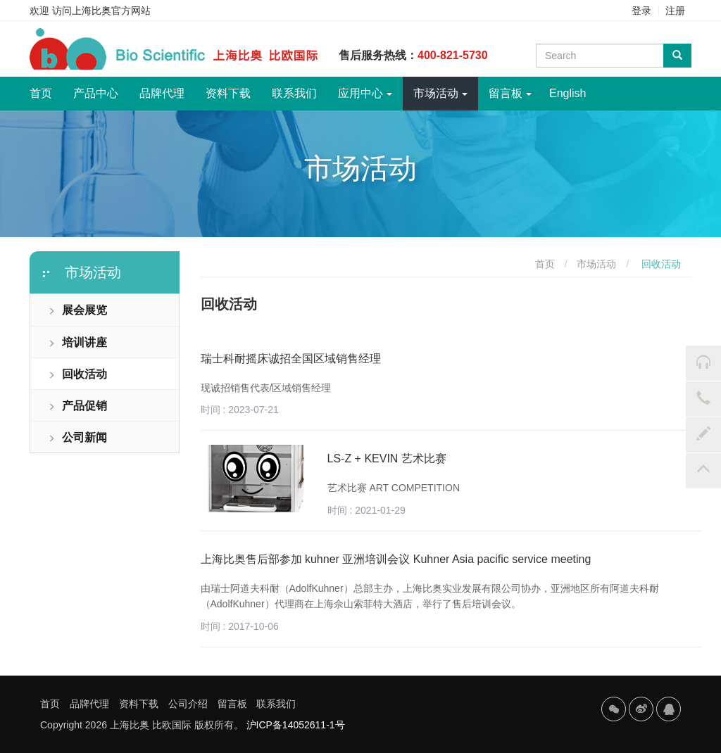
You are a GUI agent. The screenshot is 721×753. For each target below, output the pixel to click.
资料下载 (228, 93)
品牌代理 (161, 93)
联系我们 (294, 93)
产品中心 (95, 93)
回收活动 (77, 374)
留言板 (510, 93)
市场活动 (440, 93)
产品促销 (77, 406)
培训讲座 (77, 342)
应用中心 (365, 93)
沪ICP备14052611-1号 (295, 724)
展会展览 (77, 310)
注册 (675, 10)
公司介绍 (188, 703)
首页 (46, 88)
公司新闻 (77, 437)
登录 (641, 10)
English (567, 93)
